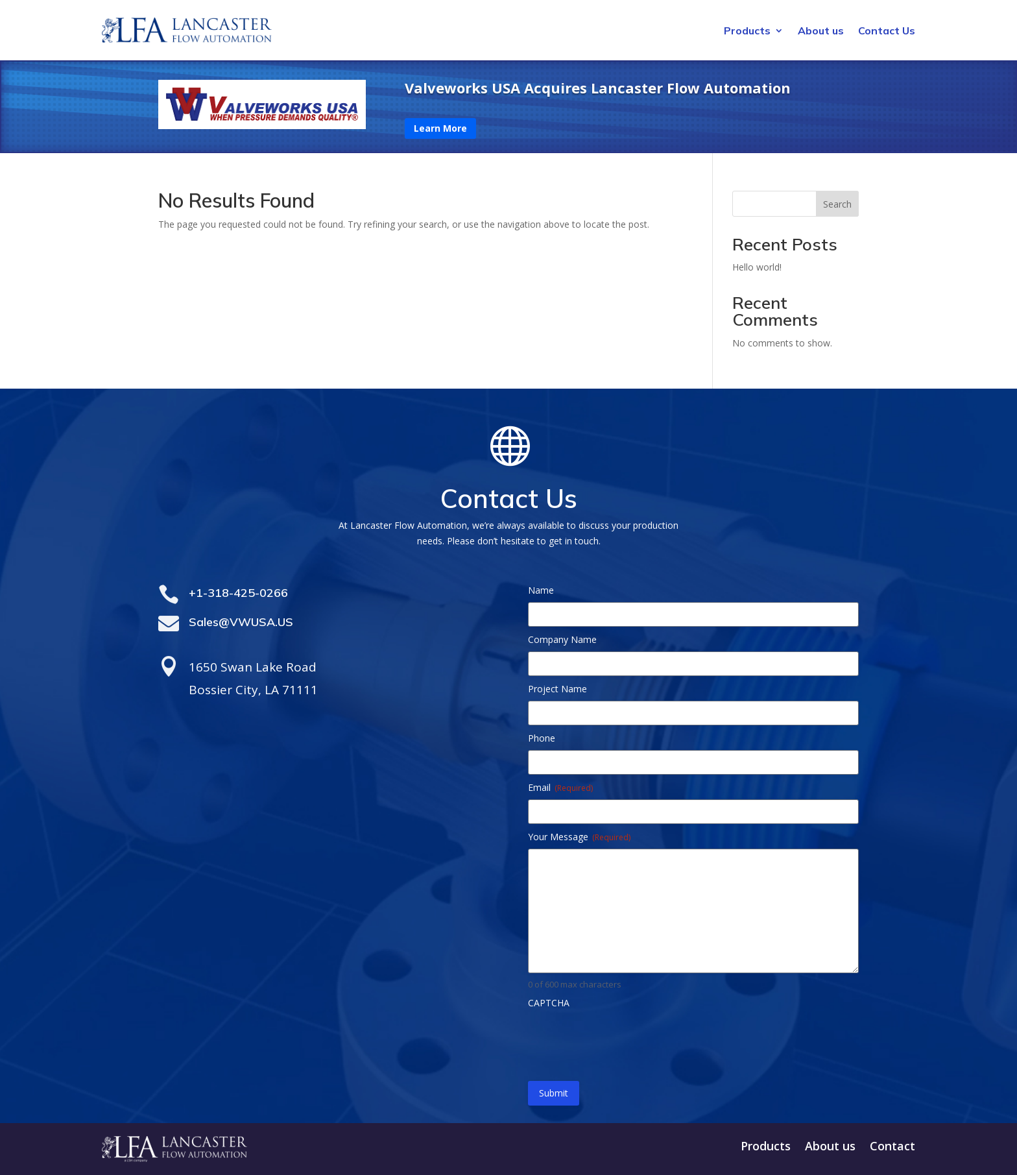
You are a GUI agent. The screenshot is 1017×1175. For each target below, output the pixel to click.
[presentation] (626, 1040)
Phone (541, 738)
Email (560, 787)
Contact (892, 1147)
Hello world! (757, 267)
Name (541, 590)
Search (837, 204)
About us (821, 31)
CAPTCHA (548, 1003)
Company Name (562, 639)
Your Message (579, 836)
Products (747, 31)
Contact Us (886, 31)
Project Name (557, 689)
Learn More (440, 128)
